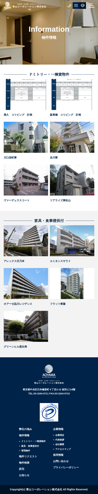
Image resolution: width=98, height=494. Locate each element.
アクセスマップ (63, 449)
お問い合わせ (61, 461)
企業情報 (58, 429)
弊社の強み (25, 429)
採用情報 (58, 454)
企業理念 (59, 435)
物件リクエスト (28, 456)
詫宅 (21, 468)
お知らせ (24, 475)
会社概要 (59, 444)
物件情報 (24, 435)
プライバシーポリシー (66, 467)
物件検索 (24, 462)
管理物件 (25, 450)
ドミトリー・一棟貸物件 (33, 441)
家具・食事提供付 (30, 446)
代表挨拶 (59, 439)
